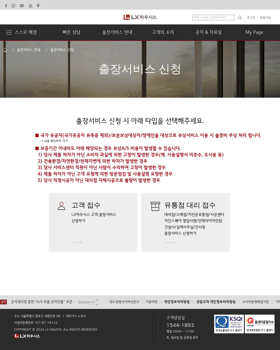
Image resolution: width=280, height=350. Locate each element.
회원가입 (265, 17)
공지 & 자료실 (208, 32)
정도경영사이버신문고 (124, 302)
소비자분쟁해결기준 (255, 302)
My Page (254, 32)
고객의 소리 (163, 32)
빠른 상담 (71, 32)
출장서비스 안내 (117, 32)
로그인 (251, 17)
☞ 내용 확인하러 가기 (54, 141)
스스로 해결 (26, 32)
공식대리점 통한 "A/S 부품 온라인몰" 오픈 (41, 302)
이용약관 (151, 302)
